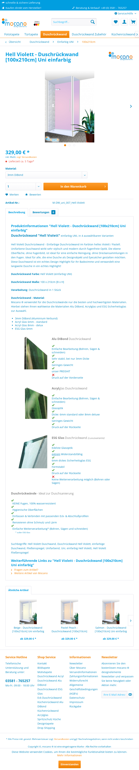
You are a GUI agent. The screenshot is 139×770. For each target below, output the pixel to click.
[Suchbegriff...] (74, 21)
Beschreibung (16, 212)
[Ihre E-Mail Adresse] (114, 694)
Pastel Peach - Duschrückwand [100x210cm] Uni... (69, 629)
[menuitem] (74, 21)
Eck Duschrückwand (49, 697)
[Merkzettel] (115, 21)
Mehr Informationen (69, 755)
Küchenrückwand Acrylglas (48, 713)
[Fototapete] (12, 34)
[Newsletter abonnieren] (130, 694)
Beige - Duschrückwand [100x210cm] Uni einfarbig (28, 629)
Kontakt (42, 663)
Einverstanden (70, 764)
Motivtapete (44, 672)
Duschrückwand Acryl (50, 676)
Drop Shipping (46, 728)
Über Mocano (78, 667)
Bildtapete (43, 667)
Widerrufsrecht (79, 680)
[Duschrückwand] (55, 34)
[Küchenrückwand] (123, 34)
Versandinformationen (83, 672)
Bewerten (33, 194)
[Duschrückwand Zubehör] (89, 34)
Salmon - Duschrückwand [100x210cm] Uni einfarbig (111, 629)
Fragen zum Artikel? (24, 569)
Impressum (76, 702)
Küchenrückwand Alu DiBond (50, 704)
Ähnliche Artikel (18, 590)
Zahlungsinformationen (84, 676)
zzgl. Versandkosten (27, 157)
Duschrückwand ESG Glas (49, 691)
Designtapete (45, 723)
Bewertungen (44, 212)
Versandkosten (61, 739)
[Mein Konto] (124, 21)
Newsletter (76, 663)
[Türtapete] (31, 34)
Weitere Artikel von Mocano (29, 573)
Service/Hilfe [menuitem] (124, 13)
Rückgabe (75, 706)
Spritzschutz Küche (49, 719)
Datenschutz (77, 697)
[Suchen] (92, 21)
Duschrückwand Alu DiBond (49, 683)
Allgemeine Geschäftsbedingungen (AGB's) (84, 689)
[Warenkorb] (133, 21)
